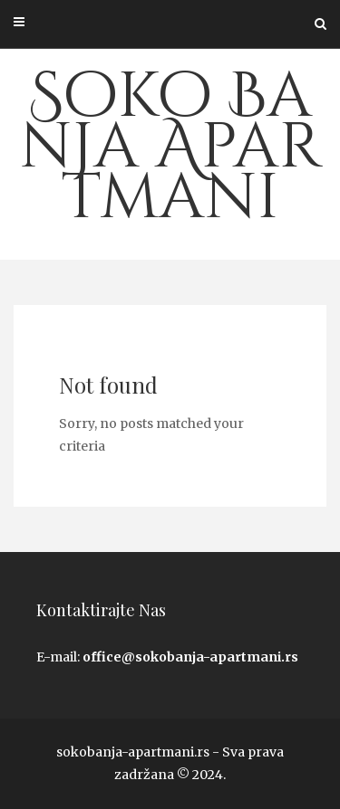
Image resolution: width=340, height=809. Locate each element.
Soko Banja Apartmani (170, 147)
